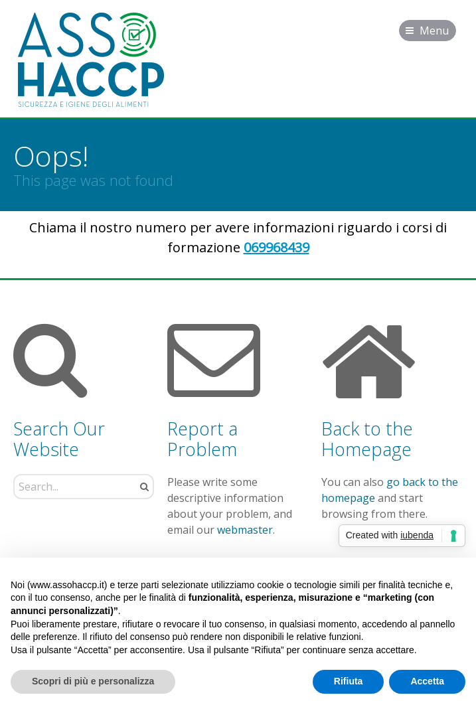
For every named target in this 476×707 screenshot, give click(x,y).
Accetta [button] (427, 681)
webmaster (245, 529)
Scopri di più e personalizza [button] (93, 681)
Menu (434, 30)
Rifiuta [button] (348, 681)
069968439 (276, 247)
